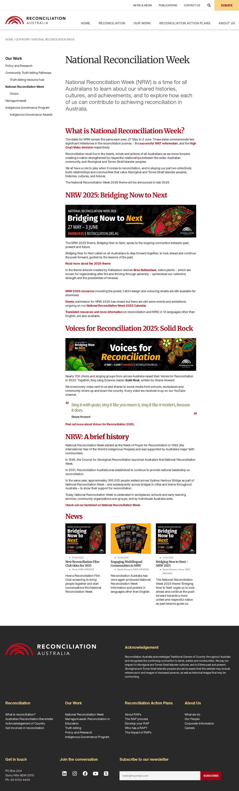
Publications (168, 5)
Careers (190, 728)
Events (69, 301)
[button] (209, 5)
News (75, 569)
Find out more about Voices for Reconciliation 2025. (99, 424)
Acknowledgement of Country (25, 723)
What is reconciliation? (20, 714)
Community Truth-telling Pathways (28, 72)
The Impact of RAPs (138, 732)
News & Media (142, 5)
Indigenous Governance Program (27, 107)
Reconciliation (112, 23)
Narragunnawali (15, 100)
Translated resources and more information (93, 312)
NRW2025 (89, 569)
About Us (227, 23)
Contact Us (192, 5)
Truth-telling (73, 728)
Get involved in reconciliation (24, 728)
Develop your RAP (137, 723)
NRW (81, 569)
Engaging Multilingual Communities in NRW (126, 563)
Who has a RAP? (136, 728)
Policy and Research (19, 65)
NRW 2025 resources (79, 291)
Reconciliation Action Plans (184, 23)
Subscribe (211, 776)
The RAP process (136, 719)
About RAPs (133, 714)
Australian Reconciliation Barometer (29, 719)
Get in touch (16, 759)
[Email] (160, 775)
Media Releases (124, 569)
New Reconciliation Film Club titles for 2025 (82, 563)
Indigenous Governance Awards (31, 114)
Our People (192, 719)
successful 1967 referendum (159, 143)
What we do (192, 714)
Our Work (142, 23)
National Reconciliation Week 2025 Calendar (116, 305)
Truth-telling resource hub (27, 79)
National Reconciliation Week (24, 86)
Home (85, 23)
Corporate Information (199, 723)
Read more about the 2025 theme (88, 263)
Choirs (14, 93)
